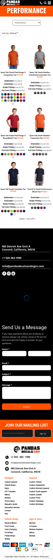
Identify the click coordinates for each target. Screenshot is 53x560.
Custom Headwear (36, 501)
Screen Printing (8, 87)
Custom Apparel (11, 482)
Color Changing (11, 529)
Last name (32, 358)
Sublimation (9, 81)
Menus (7, 495)
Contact (8, 511)
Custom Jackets (35, 495)
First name (6, 358)
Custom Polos (34, 498)
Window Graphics (36, 529)
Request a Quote (11, 504)
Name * (5, 349)
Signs (7, 488)
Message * (7, 385)
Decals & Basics (11, 523)
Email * (5, 363)
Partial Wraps (10, 536)
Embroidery (8, 84)
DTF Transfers (10, 492)
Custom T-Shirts (35, 482)
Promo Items (10, 501)
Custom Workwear (36, 504)
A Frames (33, 526)
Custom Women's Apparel (39, 488)
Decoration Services (12, 508)
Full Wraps (9, 533)
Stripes (7, 539)
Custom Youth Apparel (38, 492)
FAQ (6, 514)
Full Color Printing (9, 90)
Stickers (8, 498)
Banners (32, 523)
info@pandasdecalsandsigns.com (26, 463)
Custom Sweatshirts (37, 485)
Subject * (6, 374)
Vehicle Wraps (10, 485)
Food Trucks (9, 526)
